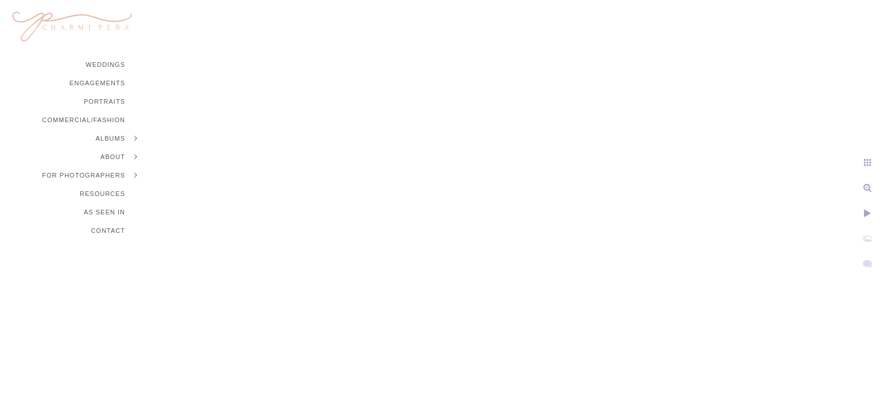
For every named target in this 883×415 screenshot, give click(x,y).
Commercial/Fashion (83, 119)
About (112, 156)
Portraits (104, 101)
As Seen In (104, 212)
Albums (110, 138)
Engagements (97, 83)
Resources (102, 193)
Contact (108, 230)
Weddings (106, 64)
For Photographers (83, 175)
